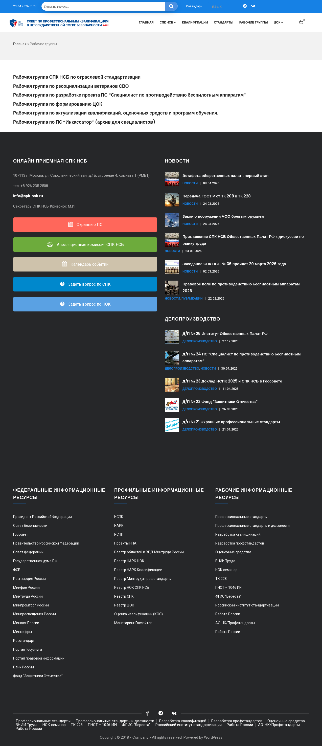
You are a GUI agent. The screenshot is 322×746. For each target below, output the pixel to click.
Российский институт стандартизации (247, 605)
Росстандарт (24, 641)
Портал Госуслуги (27, 649)
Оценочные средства (233, 552)
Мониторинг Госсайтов (133, 623)
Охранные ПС (85, 224)
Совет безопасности (30, 526)
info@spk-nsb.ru (28, 196)
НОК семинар (226, 570)
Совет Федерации (28, 552)
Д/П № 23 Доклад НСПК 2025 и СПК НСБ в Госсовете (232, 381)
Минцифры (22, 632)
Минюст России (26, 623)
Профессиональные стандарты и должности (252, 526)
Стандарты (223, 22)
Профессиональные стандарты (241, 517)
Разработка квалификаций (238, 534)
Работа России (227, 614)
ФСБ (16, 570)
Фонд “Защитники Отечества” (38, 676)
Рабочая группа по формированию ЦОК (57, 104)
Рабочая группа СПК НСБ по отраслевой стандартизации (77, 77)
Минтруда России (28, 596)
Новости (190, 183)
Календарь (194, 6)
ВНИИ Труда (225, 561)
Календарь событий (85, 264)
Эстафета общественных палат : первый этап (225, 175)
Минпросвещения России (34, 614)
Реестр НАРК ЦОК (129, 561)
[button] (302, 20)
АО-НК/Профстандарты (235, 623)
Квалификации (195, 22)
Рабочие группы (253, 22)
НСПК (118, 517)
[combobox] (217, 7)
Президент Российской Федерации (42, 517)
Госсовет (20, 534)
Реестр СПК (124, 596)
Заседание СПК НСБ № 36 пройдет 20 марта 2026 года (234, 263)
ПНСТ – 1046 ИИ (228, 587)
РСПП (118, 534)
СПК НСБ (168, 22)
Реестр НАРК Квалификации (138, 570)
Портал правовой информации (38, 658)
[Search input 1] (103, 6)
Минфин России (26, 587)
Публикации (191, 298)
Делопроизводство (199, 341)
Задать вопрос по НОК (85, 304)
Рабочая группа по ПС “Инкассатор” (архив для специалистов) (84, 122)
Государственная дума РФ (35, 561)
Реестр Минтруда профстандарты (142, 579)
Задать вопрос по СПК (85, 284)
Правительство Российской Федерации (46, 543)
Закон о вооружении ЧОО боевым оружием (223, 216)
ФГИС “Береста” (228, 596)
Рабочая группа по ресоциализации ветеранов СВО (71, 86)
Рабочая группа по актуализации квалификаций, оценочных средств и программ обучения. (115, 113)
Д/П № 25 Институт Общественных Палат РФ (225, 333)
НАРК (119, 526)
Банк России (23, 667)
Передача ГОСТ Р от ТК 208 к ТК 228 (216, 196)
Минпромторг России (31, 605)
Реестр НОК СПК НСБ (131, 587)
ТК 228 (221, 579)
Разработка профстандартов (239, 543)
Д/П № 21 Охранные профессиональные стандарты (231, 421)
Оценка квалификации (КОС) (138, 614)
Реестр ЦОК (124, 605)
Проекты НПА (125, 543)
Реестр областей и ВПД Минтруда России (149, 552)
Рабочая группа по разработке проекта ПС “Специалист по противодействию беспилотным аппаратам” (129, 95)
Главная (146, 22)
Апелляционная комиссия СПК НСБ (85, 244)
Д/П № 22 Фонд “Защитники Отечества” (220, 401)
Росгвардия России (29, 579)
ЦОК (278, 22)
